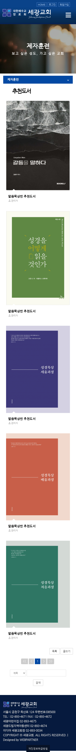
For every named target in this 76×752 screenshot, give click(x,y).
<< (24, 661)
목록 (54, 651)
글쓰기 (66, 651)
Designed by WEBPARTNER (20, 740)
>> (50, 661)
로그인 (52, 4)
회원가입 (64, 4)
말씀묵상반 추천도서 (21, 196)
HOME (41, 4)
